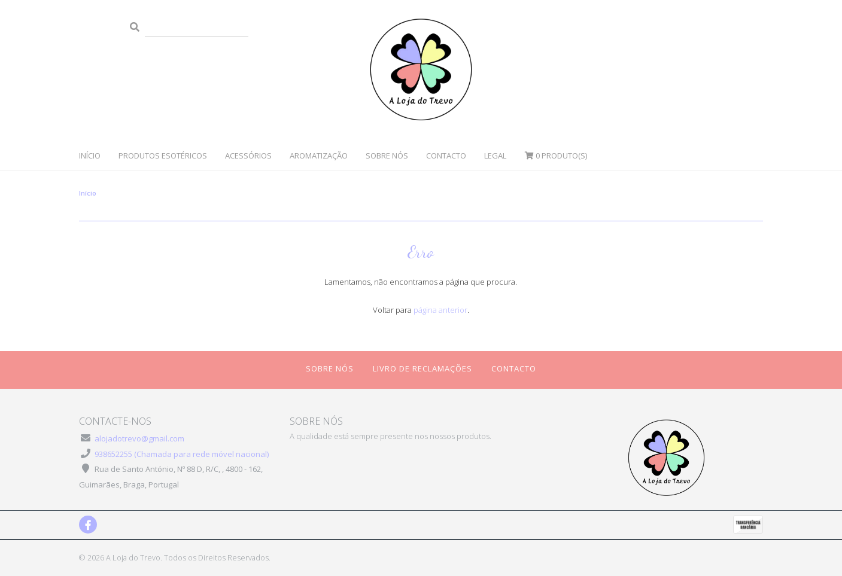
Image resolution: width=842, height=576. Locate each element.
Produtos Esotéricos (162, 155)
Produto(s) (555, 155)
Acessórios (248, 155)
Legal (495, 155)
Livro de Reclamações (422, 368)
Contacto (446, 155)
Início (90, 155)
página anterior (440, 309)
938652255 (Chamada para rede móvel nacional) (182, 454)
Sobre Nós (387, 155)
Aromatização (319, 155)
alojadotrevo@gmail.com (139, 438)
